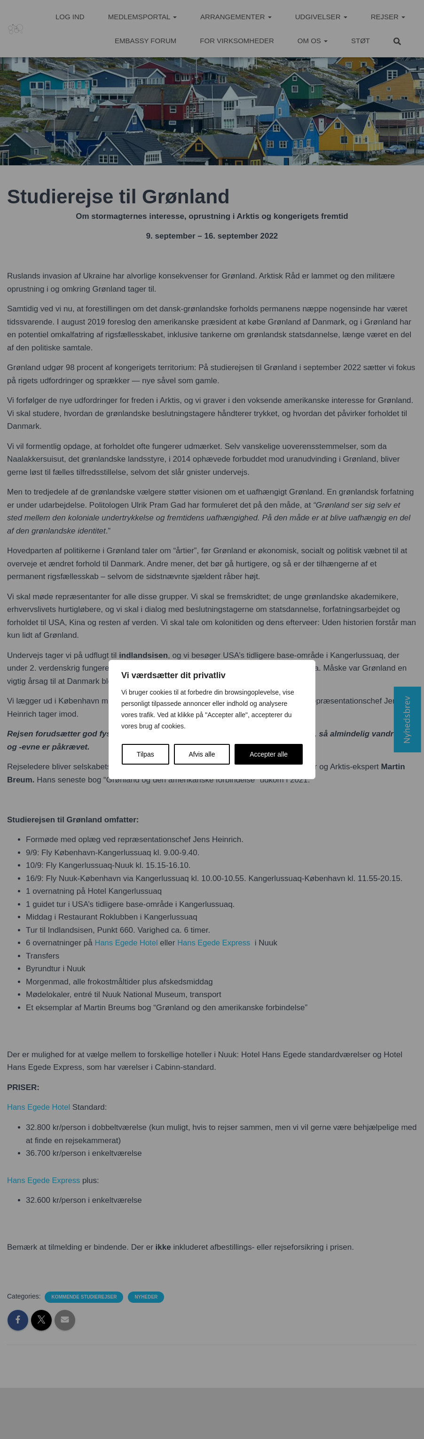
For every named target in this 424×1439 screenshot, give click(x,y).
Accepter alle (269, 754)
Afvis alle (201, 754)
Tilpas (145, 754)
